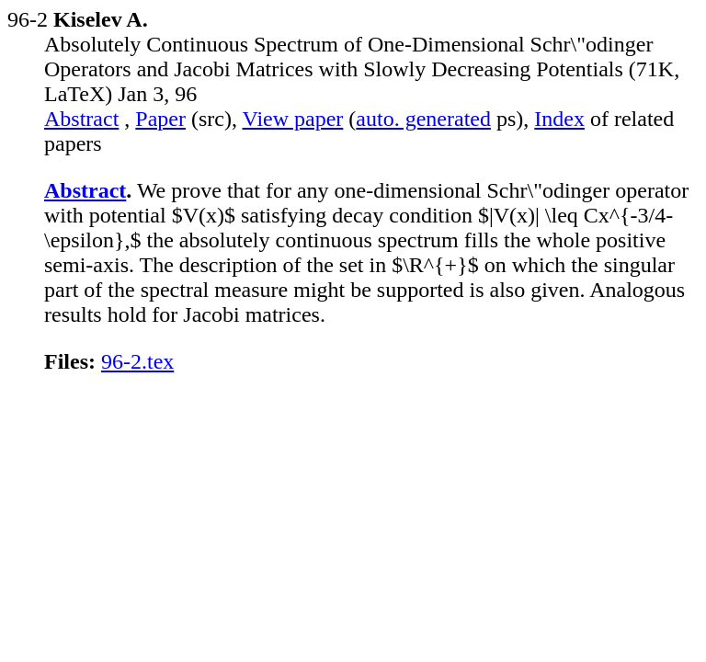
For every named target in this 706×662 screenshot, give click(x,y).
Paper (160, 119)
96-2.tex (137, 361)
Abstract (81, 119)
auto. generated (423, 119)
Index (559, 119)
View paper (293, 119)
